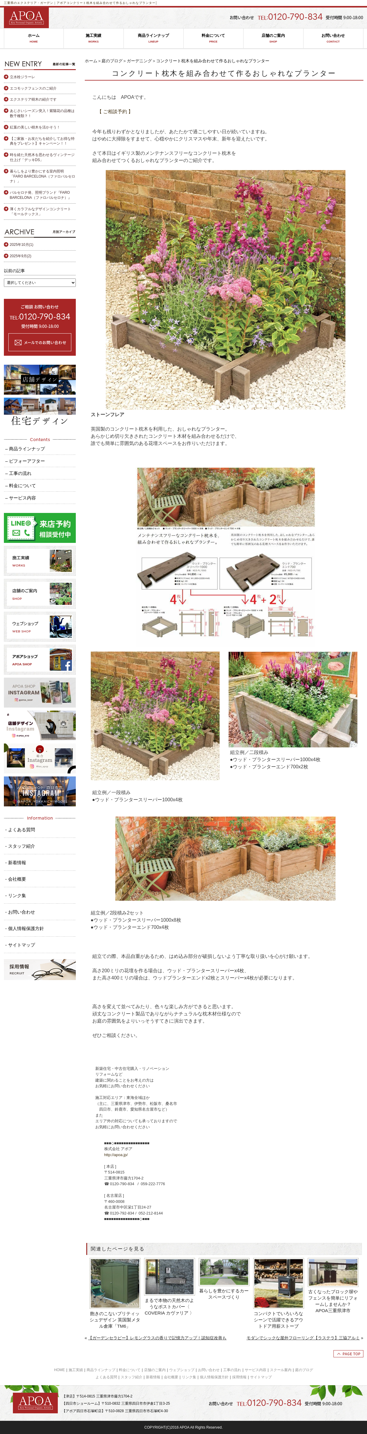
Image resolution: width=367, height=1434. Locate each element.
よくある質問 (106, 1377)
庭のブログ (112, 60)
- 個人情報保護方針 (24, 928)
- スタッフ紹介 (20, 846)
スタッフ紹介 (131, 1377)
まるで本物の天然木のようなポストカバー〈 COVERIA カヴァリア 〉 (169, 1306)
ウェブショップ (181, 1370)
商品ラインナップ (153, 38)
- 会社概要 (15, 879)
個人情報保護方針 (214, 1377)
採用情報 (239, 1377)
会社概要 (171, 1377)
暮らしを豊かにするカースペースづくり (224, 1294)
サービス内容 (255, 1370)
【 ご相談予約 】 (115, 111)
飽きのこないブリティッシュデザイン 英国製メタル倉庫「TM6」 (115, 1320)
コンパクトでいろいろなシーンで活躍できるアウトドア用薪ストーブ (278, 1320)
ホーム (34, 38)
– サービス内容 (20, 497)
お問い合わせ (333, 38)
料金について (213, 38)
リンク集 (189, 1377)
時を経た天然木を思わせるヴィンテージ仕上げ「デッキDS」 (42, 157)
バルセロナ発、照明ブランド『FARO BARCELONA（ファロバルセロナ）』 (41, 195)
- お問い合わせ (20, 911)
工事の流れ (232, 1370)
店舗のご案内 (273, 38)
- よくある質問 (20, 829)
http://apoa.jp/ (116, 1155)
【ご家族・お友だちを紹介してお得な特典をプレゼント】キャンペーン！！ (42, 141)
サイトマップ (261, 1377)
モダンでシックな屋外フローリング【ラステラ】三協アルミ (303, 1337)
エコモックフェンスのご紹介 (33, 88)
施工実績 (93, 38)
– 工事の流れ (18, 473)
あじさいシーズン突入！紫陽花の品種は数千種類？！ (42, 113)
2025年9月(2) (20, 256)
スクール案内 (281, 1370)
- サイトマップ (20, 944)
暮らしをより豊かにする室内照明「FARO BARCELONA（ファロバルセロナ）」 (42, 176)
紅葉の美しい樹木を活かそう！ (35, 127)
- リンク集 (15, 895)
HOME (59, 1370)
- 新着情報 (15, 862)
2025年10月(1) (22, 245)
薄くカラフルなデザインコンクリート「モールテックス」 (40, 211)
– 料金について (20, 485)
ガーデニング (139, 60)
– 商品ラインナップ (25, 448)
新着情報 (153, 1377)
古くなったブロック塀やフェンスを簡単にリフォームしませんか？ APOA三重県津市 (333, 1301)
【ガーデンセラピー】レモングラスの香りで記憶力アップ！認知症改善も (157, 1337)
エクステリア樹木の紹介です (33, 99)
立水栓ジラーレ (22, 77)
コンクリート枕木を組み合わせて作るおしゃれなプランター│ (112, 2)
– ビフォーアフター (25, 461)
